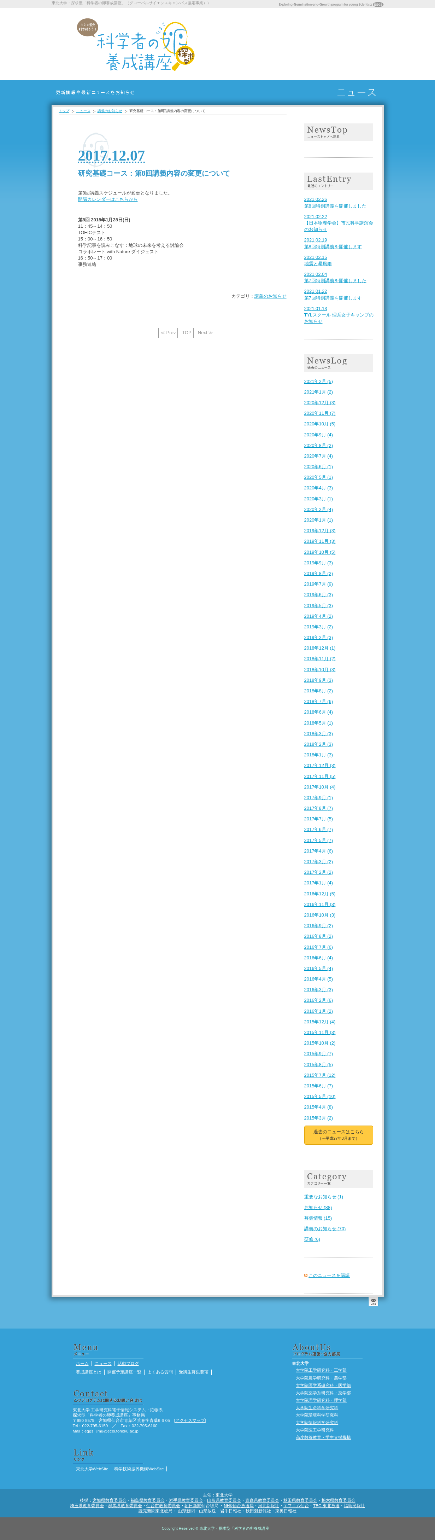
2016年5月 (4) (318, 968)
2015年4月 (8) (318, 1107)
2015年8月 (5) (318, 1064)
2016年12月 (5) (320, 893)
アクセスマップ (190, 1420)
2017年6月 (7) (318, 829)
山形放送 (207, 1511)
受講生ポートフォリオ (377, 44)
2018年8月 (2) (318, 690)
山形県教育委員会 (224, 1500)
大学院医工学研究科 (315, 1430)
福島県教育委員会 (148, 1500)
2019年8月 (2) (318, 573)
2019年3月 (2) (318, 626)
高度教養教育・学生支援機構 (323, 1437)
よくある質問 (305, 44)
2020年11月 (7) (320, 413)
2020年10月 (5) (320, 423)
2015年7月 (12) (320, 1075)
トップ (64, 111)
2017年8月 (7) (318, 808)
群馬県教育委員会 (125, 1505)
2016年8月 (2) (318, 936)
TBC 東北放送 (326, 1505)
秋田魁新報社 (258, 1511)
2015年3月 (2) (318, 1118)
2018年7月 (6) (318, 701)
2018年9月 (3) (318, 680)
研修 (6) (312, 1239)
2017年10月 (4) (320, 787)
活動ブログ (341, 44)
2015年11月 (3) (320, 1032)
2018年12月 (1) (320, 648)
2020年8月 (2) (318, 445)
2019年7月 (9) (318, 584)
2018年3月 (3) (318, 733)
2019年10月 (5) (320, 552)
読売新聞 (147, 1511)
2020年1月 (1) (318, 520)
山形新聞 (186, 1511)
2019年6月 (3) (318, 594)
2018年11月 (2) (320, 658)
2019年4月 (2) (318, 616)
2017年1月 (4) (318, 882)
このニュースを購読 (329, 1275)
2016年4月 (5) (318, 979)
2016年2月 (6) (318, 1000)
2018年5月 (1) (318, 723)
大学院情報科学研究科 (317, 1422)
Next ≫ (205, 332)
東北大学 (224, 1495)
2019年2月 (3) (318, 637)
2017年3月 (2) (318, 861)
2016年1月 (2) (318, 1011)
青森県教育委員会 (262, 1500)
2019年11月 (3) (320, 541)
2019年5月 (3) (318, 605)
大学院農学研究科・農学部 (321, 1378)
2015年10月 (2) (320, 1043)
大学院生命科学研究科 (317, 1407)
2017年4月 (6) (318, 851)
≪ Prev (168, 332)
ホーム (233, 44)
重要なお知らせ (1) (323, 1196)
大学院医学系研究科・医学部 (323, 1385)
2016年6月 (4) (318, 957)
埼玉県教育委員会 (87, 1505)
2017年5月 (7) (318, 840)
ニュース (251, 44)
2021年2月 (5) (318, 381)
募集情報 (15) (318, 1218)
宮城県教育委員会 (110, 1500)
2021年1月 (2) (318, 392)
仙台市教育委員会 (163, 1505)
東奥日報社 (285, 1511)
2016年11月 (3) (320, 904)
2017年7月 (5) (318, 818)
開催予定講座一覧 (287, 44)
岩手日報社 (230, 1511)
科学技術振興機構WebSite (139, 1468)
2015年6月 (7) (318, 1085)
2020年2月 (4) (318, 509)
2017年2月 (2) (318, 872)
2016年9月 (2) (318, 925)
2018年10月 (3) (320, 669)
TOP (187, 332)
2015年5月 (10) (320, 1096)
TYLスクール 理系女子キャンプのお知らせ (339, 315)
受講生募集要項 (323, 44)
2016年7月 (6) (318, 947)
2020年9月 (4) (318, 434)
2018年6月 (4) (318, 712)
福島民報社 (354, 1505)
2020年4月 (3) (318, 487)
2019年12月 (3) (320, 530)
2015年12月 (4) (320, 1021)
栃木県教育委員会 (338, 1500)
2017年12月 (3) (320, 765)
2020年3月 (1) (318, 498)
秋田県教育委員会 (300, 1500)
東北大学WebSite (92, 1468)
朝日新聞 (192, 1505)
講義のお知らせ (110, 111)
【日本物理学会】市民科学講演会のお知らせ (338, 223)
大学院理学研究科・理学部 (321, 1400)
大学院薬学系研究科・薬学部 (323, 1392)
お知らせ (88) (318, 1207)
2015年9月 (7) (318, 1053)
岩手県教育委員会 (186, 1500)
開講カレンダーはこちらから (108, 199)
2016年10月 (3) (320, 915)
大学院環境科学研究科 (317, 1415)
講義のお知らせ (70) (325, 1228)
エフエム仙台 (296, 1505)
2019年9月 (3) (318, 562)
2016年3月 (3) (318, 989)
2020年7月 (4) (318, 456)
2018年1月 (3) (318, 754)
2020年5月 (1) (318, 477)
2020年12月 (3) (320, 402)
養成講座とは (269, 44)
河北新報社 (268, 1505)
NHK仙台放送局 (239, 1505)
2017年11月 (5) (320, 776)
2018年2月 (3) (318, 744)
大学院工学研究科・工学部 (321, 1370)
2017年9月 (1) (318, 797)
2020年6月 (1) (318, 466)
